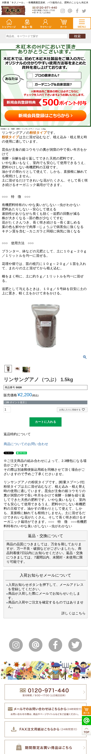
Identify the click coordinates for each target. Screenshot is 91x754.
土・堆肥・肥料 (14, 129)
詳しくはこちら (74, 613)
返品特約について (17, 434)
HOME (3, 129)
